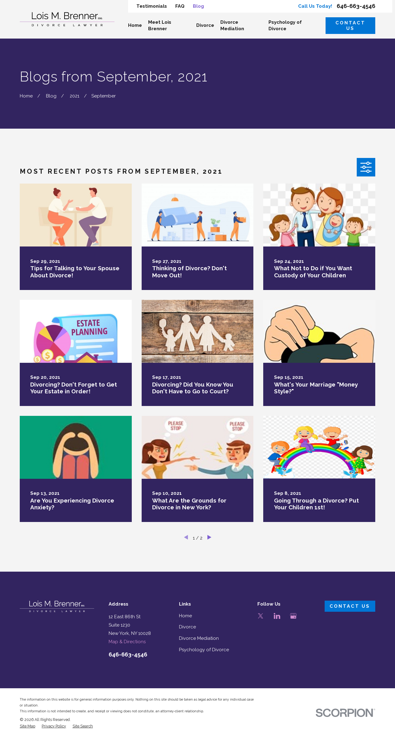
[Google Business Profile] (293, 616)
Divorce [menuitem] (205, 25)
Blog (198, 6)
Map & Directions (127, 641)
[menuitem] (27, 726)
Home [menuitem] (135, 25)
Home (185, 616)
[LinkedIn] (277, 616)
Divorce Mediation (199, 638)
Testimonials (151, 6)
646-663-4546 (356, 6)
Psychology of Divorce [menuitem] (285, 25)
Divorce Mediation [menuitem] (232, 25)
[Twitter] (260, 616)
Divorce (187, 627)
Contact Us (350, 25)
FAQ (180, 6)
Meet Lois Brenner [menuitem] (159, 25)
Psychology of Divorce (204, 649)
